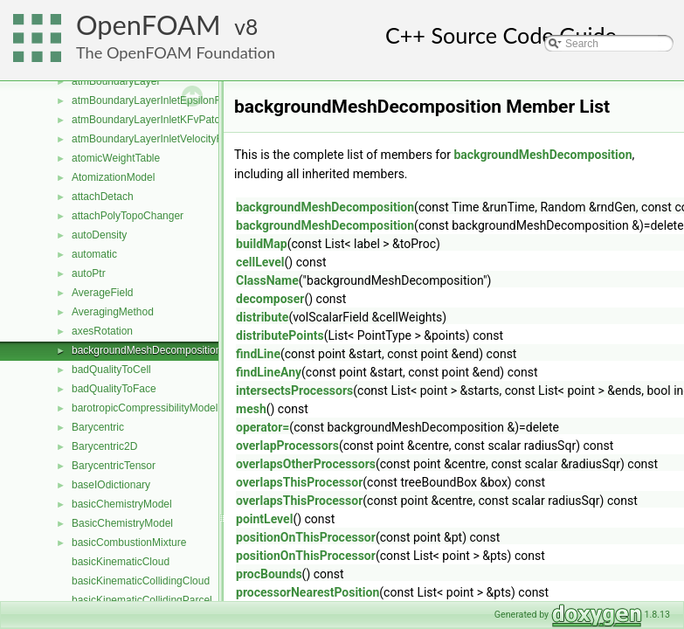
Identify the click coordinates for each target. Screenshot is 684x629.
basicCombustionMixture (129, 542)
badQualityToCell (111, 369)
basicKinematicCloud (120, 562)
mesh (251, 409)
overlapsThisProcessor (299, 482)
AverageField (103, 293)
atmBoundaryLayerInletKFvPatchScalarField (175, 120)
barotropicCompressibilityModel (145, 408)
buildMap (261, 244)
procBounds (269, 574)
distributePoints (280, 335)
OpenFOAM (148, 25)
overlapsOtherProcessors (306, 464)
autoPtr (89, 273)
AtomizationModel (113, 177)
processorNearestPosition (307, 592)
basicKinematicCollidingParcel (142, 600)
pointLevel (264, 519)
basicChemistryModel (122, 504)
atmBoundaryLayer (116, 81)
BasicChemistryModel (122, 523)
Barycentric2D (104, 446)
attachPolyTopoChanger (127, 216)
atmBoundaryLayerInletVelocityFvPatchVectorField (189, 139)
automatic (94, 254)
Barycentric (98, 427)
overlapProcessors (287, 446)
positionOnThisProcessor (306, 537)
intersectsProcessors (294, 390)
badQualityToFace (114, 389)
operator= (262, 427)
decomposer (270, 299)
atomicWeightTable (116, 158)
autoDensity (99, 235)
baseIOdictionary (111, 485)
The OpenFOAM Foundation (175, 52)
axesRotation (102, 331)
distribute (262, 317)
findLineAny (268, 372)
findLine (258, 354)
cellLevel (260, 262)
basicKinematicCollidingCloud (141, 581)
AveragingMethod (113, 312)
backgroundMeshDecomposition (146, 350)
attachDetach (103, 196)
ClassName (267, 280)
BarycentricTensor (113, 466)
